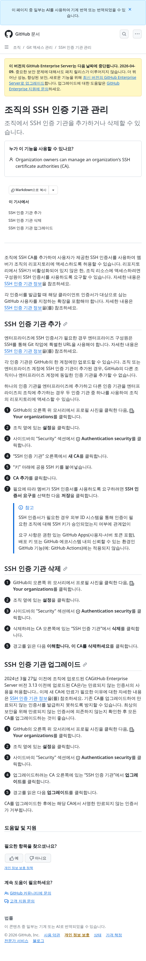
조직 (17, 47)
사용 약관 (52, 934)
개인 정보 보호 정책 (18, 867)
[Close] (130, 9)
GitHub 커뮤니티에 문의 (27, 893)
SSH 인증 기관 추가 (35, 323)
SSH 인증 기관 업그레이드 (45, 664)
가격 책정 (114, 934)
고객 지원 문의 (19, 901)
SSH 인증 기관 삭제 (35, 568)
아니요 (37, 858)
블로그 (38, 940)
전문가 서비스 (16, 940)
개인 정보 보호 (76, 934)
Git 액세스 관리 (39, 47)
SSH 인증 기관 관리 (75, 47)
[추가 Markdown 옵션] (53, 190)
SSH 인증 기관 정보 (23, 284)
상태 (98, 934)
